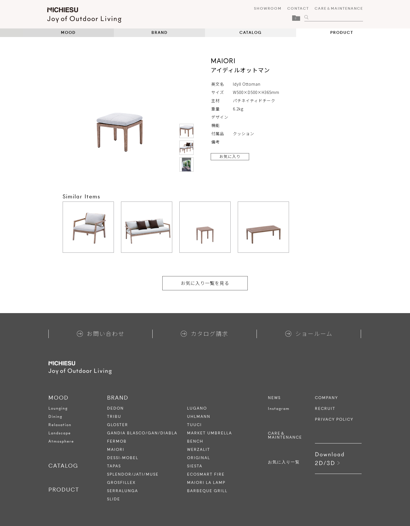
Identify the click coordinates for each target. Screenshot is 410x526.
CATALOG (250, 32)
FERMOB (117, 441)
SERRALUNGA (122, 491)
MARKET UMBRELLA (209, 433)
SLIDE (113, 499)
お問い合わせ (100, 333)
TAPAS (114, 466)
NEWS (274, 398)
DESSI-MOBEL (122, 458)
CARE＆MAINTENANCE (337, 8)
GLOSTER (117, 425)
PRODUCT (341, 32)
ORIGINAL (198, 458)
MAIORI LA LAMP (206, 482)
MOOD (68, 32)
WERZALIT (198, 449)
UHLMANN (198, 416)
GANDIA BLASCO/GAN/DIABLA (142, 433)
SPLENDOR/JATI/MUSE (133, 474)
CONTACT (297, 8)
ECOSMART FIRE (206, 474)
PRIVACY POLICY (334, 420)
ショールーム (309, 333)
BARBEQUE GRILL (207, 491)
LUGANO (197, 408)
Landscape (59, 433)
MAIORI (115, 449)
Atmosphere (61, 441)
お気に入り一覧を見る (205, 283)
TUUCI (194, 425)
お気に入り (230, 156)
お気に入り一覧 (284, 462)
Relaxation (59, 425)
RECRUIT (325, 409)
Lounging (58, 408)
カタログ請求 (204, 333)
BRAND (159, 32)
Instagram (279, 409)
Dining (55, 416)
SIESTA (194, 466)
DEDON (115, 408)
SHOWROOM (266, 8)
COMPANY (326, 398)
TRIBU (114, 416)
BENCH (195, 441)
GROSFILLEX (121, 482)
